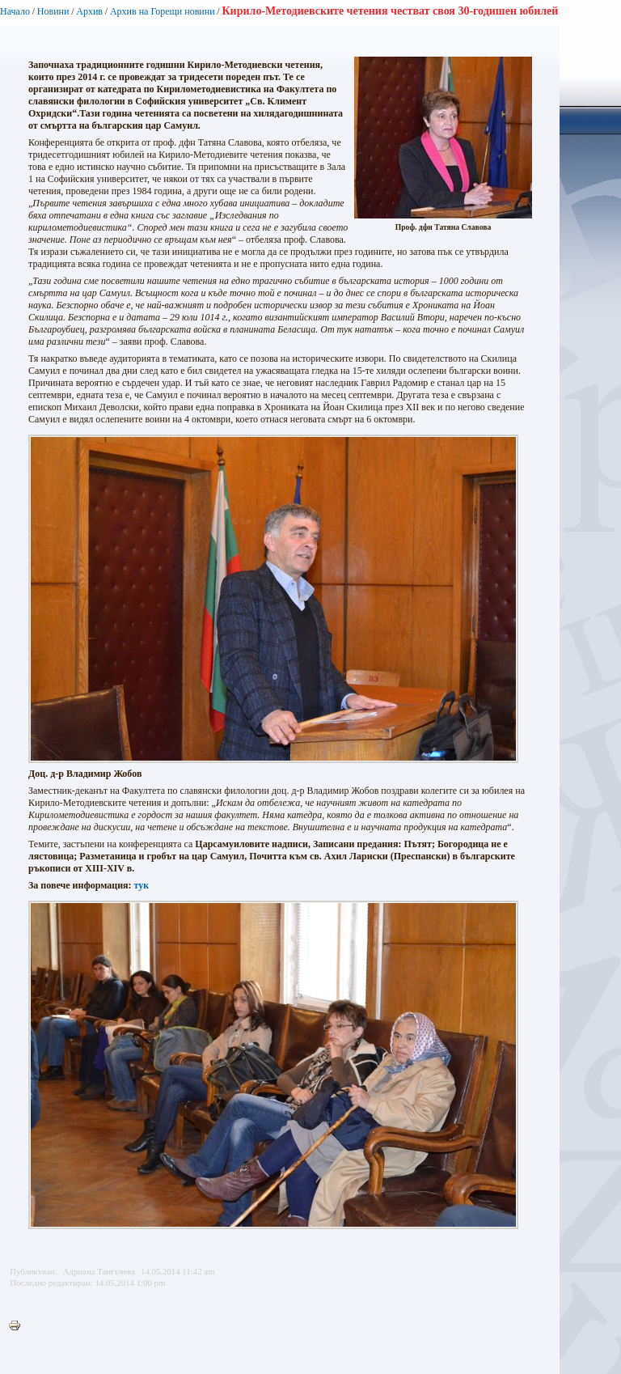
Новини (53, 11)
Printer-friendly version (18, 1326)
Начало (15, 11)
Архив (89, 11)
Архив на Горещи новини (162, 11)
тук (142, 885)
